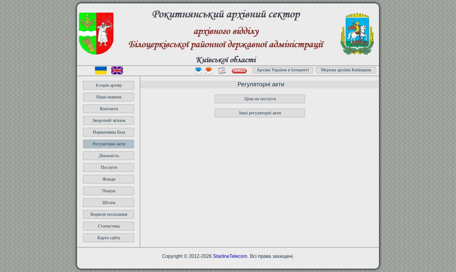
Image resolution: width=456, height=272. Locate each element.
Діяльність (109, 155)
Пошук (109, 190)
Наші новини (108, 96)
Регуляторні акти (109, 143)
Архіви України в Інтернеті (283, 69)
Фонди (109, 179)
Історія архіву (109, 85)
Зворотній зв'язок (109, 120)
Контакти (109, 108)
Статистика (109, 226)
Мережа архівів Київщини (346, 69)
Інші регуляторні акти (260, 112)
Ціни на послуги (260, 98)
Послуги (109, 167)
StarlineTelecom (230, 256)
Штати (109, 202)
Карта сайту (108, 237)
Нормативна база (109, 132)
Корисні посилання (108, 214)
